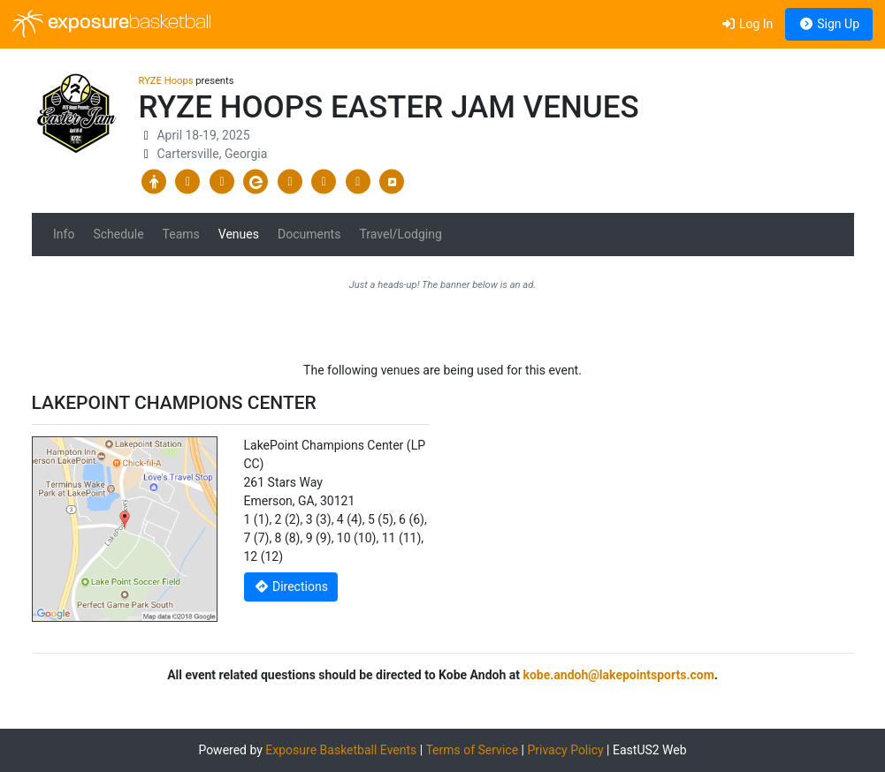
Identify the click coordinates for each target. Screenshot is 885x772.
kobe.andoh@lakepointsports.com (618, 675)
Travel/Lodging (400, 234)
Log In (747, 24)
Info (63, 234)
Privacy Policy (565, 750)
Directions (291, 586)
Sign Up (828, 24)
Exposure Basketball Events (340, 750)
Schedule (118, 234)
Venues (238, 234)
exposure (111, 24)
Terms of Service (471, 750)
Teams (181, 234)
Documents (309, 234)
